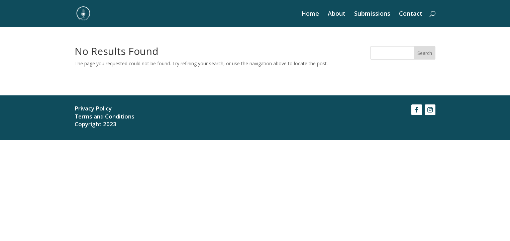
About (336, 14)
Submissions (372, 14)
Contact (410, 14)
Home (310, 14)
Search (424, 53)
